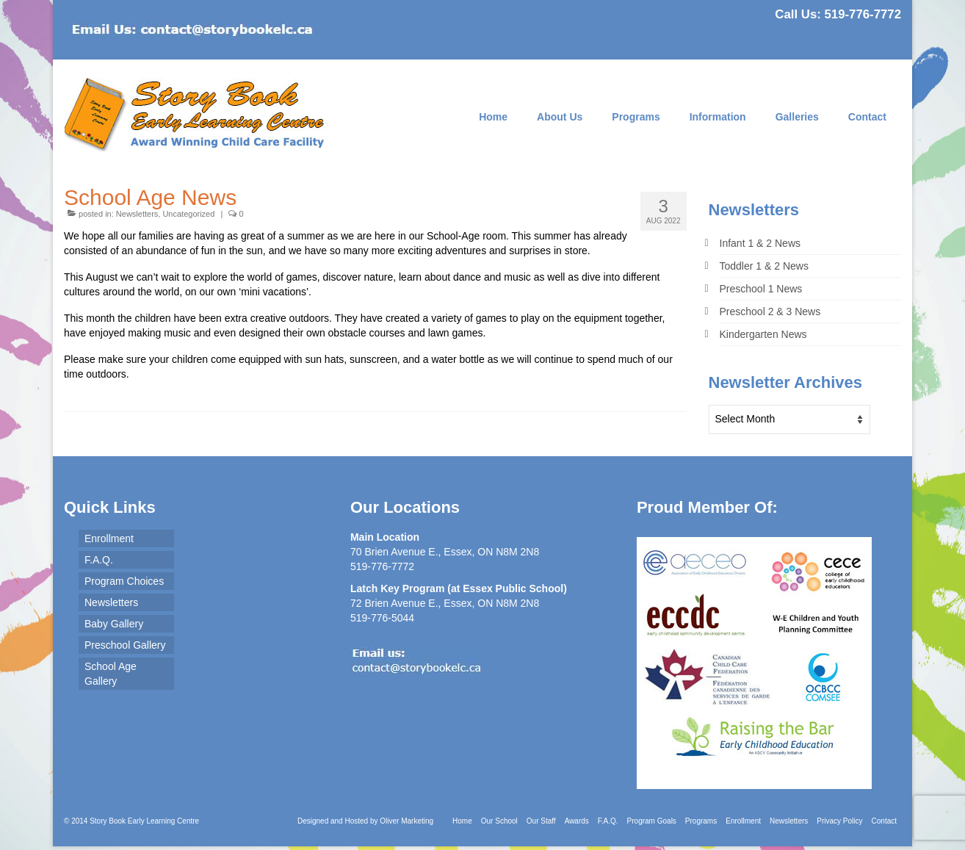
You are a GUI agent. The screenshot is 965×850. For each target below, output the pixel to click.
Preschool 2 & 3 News (770, 311)
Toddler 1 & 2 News (764, 266)
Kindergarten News (763, 334)
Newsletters (137, 213)
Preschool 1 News (761, 289)
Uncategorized (188, 213)
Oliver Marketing (406, 821)
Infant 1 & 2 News (760, 243)
